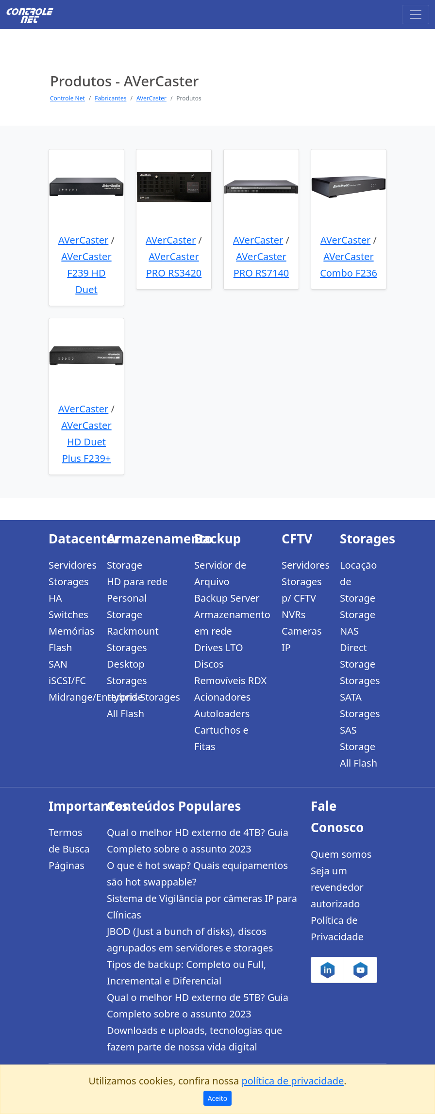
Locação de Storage (358, 581)
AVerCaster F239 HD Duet (86, 273)
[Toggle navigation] (415, 14)
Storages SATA (360, 689)
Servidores (72, 565)
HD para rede (137, 581)
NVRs (293, 614)
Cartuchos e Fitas (221, 738)
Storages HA (69, 590)
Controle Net (67, 98)
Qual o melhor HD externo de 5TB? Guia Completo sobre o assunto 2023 (197, 1005)
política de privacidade (292, 1080)
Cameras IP (302, 639)
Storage (124, 565)
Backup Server (227, 598)
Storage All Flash (358, 755)
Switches (68, 614)
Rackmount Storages (133, 639)
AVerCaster (151, 98)
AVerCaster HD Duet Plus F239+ (86, 442)
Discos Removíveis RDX (230, 672)
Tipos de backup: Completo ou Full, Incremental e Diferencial (186, 972)
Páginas (66, 865)
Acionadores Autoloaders (222, 705)
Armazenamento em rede (232, 623)
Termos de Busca (69, 840)
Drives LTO (218, 647)
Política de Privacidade (337, 928)
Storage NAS (357, 623)
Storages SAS (360, 722)
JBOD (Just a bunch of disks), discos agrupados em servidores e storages (190, 939)
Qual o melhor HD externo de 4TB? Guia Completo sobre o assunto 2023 (197, 840)
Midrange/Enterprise (72, 697)
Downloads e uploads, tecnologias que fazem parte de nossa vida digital (194, 1038)
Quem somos (341, 854)
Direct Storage (357, 656)
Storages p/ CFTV (302, 590)
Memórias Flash (71, 639)
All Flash (125, 713)
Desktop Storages (127, 672)
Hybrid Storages (143, 697)
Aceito (218, 1098)
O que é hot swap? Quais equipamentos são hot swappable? (197, 873)
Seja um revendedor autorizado (337, 887)
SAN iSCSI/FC (67, 672)
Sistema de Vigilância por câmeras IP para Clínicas (202, 906)
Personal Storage (127, 606)
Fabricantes (110, 98)
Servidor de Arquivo (220, 573)
